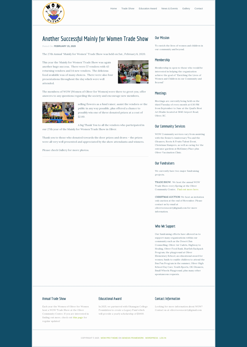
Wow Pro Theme (109, 338)
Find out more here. (188, 189)
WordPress (151, 338)
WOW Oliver (53, 13)
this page (78, 317)
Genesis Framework (133, 338)
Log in (163, 338)
